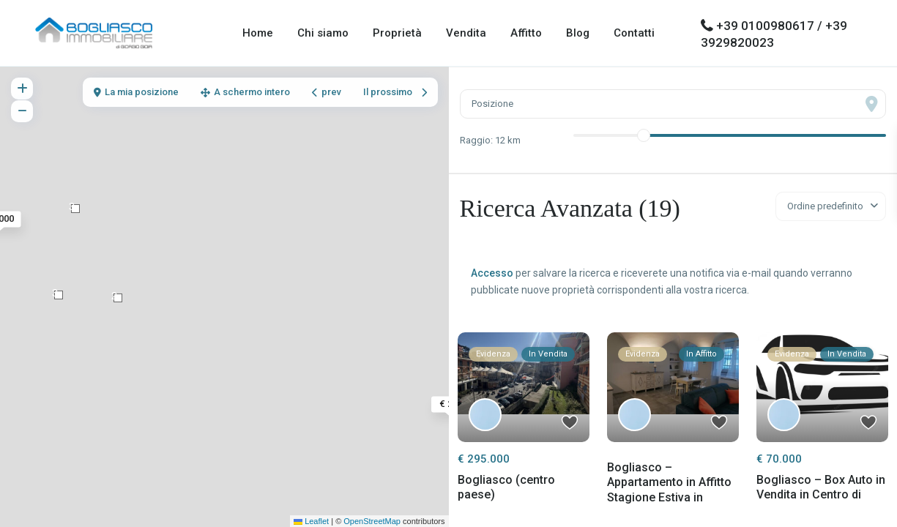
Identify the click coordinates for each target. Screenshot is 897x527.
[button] (75, 208)
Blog (577, 33)
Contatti (634, 33)
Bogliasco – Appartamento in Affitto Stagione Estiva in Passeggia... (669, 490)
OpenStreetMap (372, 521)
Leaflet (311, 521)
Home (257, 33)
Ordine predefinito (825, 206)
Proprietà (397, 33)
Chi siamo (323, 33)
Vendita (466, 33)
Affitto (526, 33)
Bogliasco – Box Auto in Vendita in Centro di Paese (820, 495)
